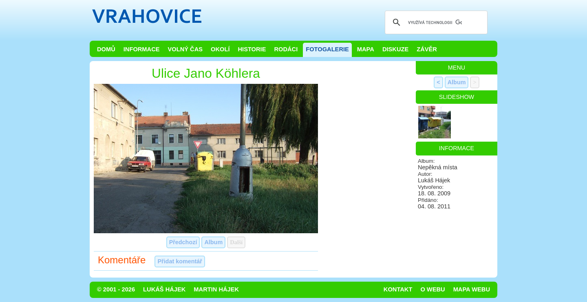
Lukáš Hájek (164, 289)
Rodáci (286, 49)
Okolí (220, 49)
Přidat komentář (179, 261)
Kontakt (398, 289)
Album (213, 242)
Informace (142, 49)
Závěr (427, 49)
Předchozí (183, 242)
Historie (252, 49)
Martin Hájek (216, 289)
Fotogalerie (327, 49)
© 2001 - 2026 (116, 289)
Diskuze (395, 49)
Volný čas (185, 49)
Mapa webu (471, 289)
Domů (106, 49)
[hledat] (435, 22)
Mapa (365, 49)
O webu (432, 289)
